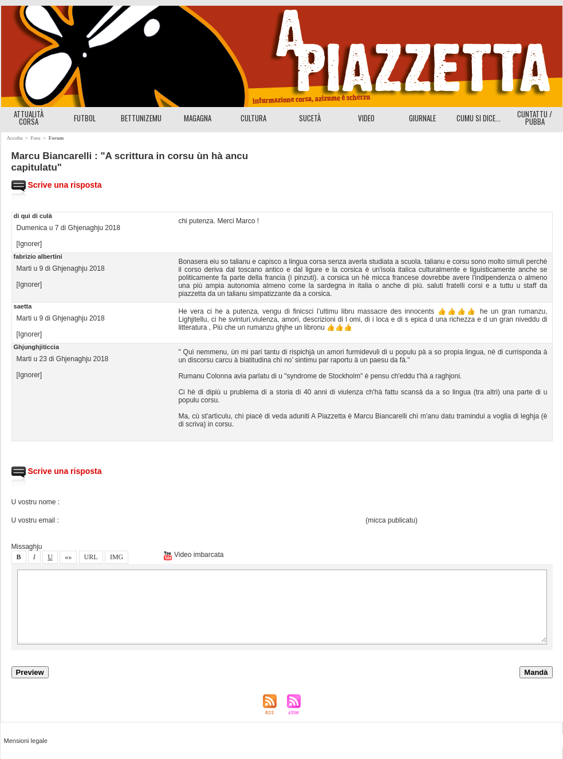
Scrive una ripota (56, 184)
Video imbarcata (193, 555)
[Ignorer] (29, 244)
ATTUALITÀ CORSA (29, 117)
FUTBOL (85, 118)
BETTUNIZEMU (141, 118)
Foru (36, 138)
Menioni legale (26, 740)
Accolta (15, 138)
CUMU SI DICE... (478, 118)
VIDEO (366, 118)
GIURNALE (422, 118)
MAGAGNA (197, 118)
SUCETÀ (310, 118)
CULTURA (253, 118)
